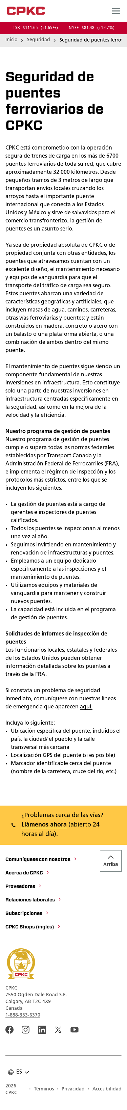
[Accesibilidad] (104, 1089)
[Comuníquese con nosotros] (41, 860)
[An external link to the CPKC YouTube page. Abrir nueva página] (74, 1030)
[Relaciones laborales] (33, 900)
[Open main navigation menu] (116, 10)
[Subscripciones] (27, 914)
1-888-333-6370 (22, 1015)
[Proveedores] (23, 887)
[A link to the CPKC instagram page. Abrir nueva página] (26, 1030)
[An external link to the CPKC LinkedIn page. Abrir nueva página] (42, 1030)
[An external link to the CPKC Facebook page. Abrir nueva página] (9, 1030)
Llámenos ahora (44, 825)
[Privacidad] (71, 1089)
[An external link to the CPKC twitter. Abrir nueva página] (58, 1030)
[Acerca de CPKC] (27, 873)
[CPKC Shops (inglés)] (33, 927)
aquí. (86, 707)
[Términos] (41, 1089)
